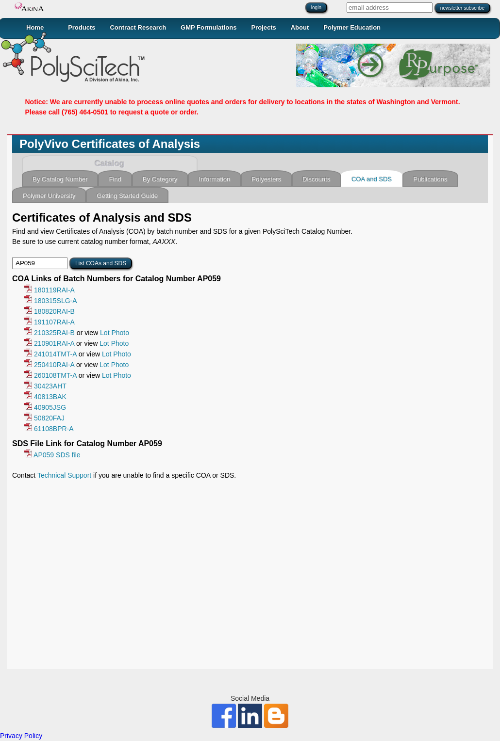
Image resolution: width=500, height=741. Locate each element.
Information (214, 179)
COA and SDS (371, 179)
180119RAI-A (49, 290)
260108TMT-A (50, 375)
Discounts (316, 179)
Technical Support (64, 475)
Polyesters (266, 179)
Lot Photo (114, 333)
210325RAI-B (49, 333)
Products (81, 27)
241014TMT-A (50, 354)
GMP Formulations (208, 27)
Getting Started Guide (127, 195)
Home (35, 27)
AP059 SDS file (52, 455)
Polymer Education (352, 27)
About (300, 27)
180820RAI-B (49, 311)
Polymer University (49, 195)
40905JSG (45, 407)
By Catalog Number (60, 179)
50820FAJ (44, 418)
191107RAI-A (49, 322)
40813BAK (45, 397)
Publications (430, 179)
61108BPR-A (49, 429)
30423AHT (45, 386)
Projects (263, 27)
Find (115, 179)
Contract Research (138, 27)
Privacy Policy (21, 736)
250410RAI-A (49, 365)
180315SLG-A (50, 301)
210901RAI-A (49, 343)
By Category (160, 179)
